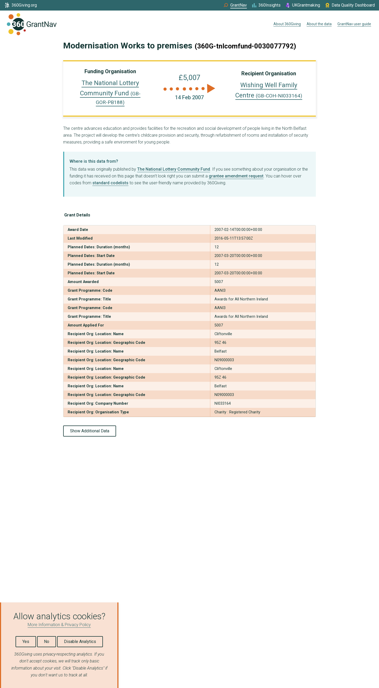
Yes (25, 641)
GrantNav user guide (354, 24)
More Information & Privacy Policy (59, 624)
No (46, 641)
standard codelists (110, 182)
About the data (319, 24)
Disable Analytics (80, 641)
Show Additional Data (89, 430)
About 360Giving (287, 24)
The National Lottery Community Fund (110, 92)
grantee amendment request (236, 176)
